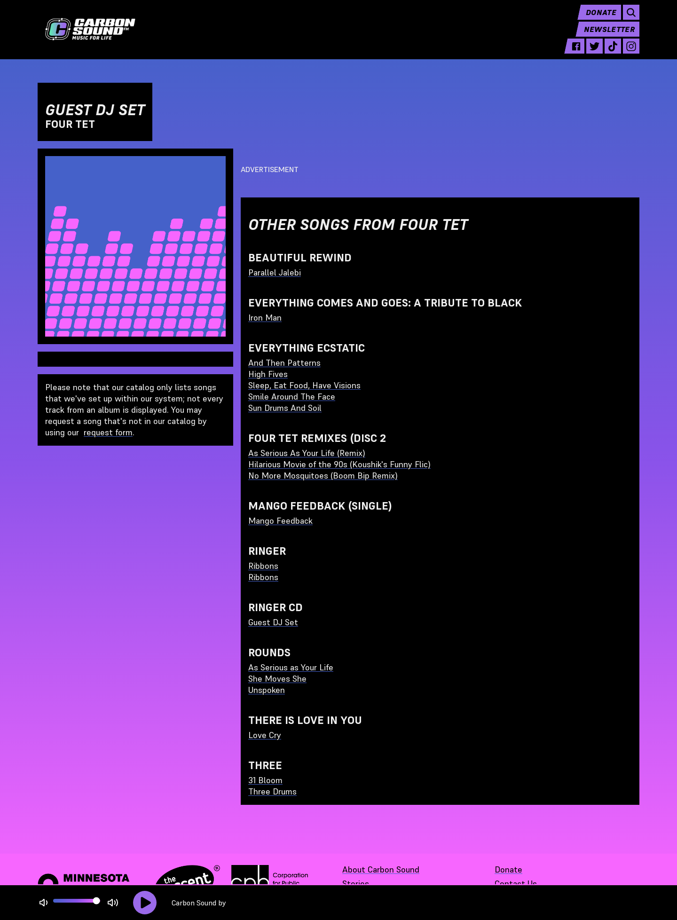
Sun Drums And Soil (285, 407)
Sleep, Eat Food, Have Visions (304, 385)
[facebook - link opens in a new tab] (576, 52)
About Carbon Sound (380, 869)
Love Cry (264, 735)
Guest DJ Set (273, 622)
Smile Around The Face (291, 396)
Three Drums (272, 791)
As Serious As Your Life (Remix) (306, 453)
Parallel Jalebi (274, 272)
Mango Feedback (280, 520)
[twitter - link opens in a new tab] (594, 52)
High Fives (268, 374)
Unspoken (266, 689)
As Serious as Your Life (290, 667)
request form (108, 432)
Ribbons (263, 565)
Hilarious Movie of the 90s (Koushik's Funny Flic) (339, 464)
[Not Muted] (43, 903)
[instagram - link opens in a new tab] (631, 52)
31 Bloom (265, 780)
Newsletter (609, 35)
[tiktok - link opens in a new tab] (613, 52)
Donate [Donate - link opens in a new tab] (508, 869)
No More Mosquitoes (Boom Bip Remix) (323, 475)
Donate (601, 19)
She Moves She (277, 678)
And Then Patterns (284, 362)
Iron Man (265, 317)
